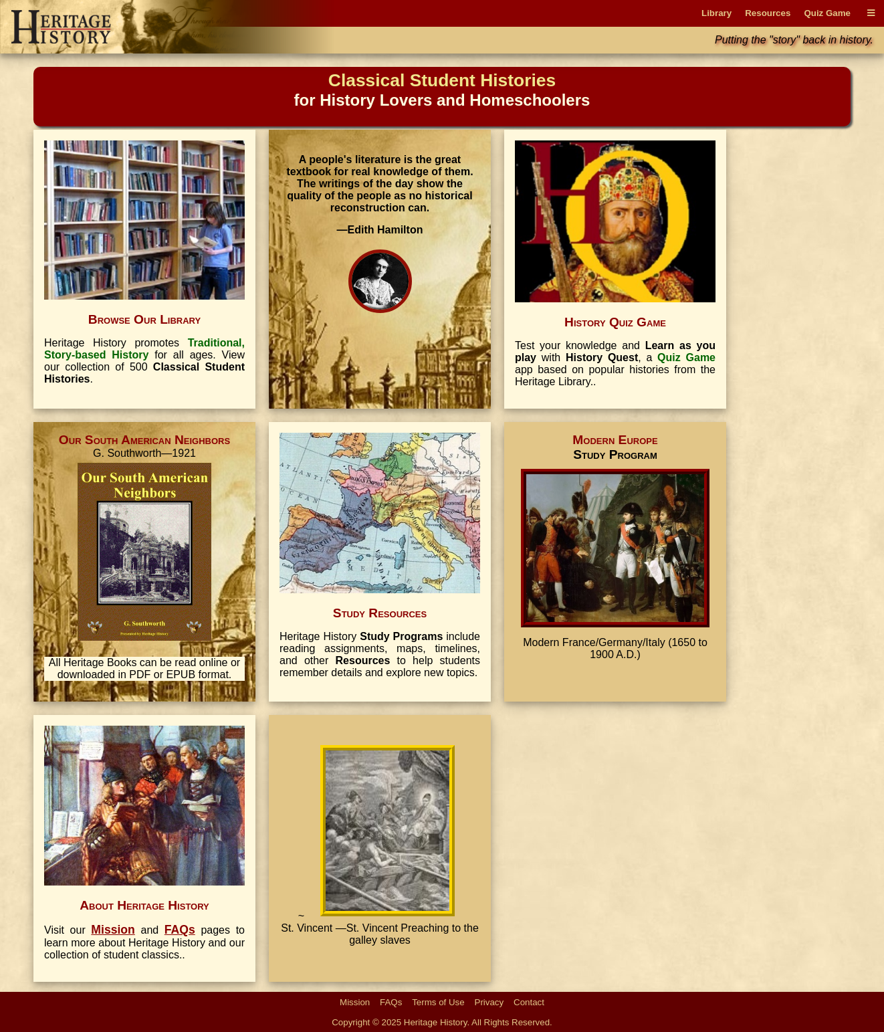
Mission (355, 1002)
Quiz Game (827, 13)
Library (716, 13)
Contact (529, 1002)
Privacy (489, 1002)
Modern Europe (614, 440)
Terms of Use (438, 1002)
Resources (767, 13)
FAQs (391, 1002)
